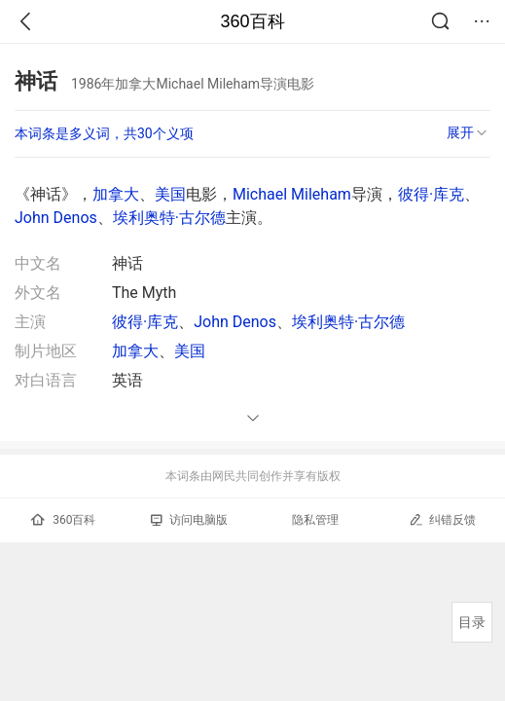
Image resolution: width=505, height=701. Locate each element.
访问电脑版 (189, 520)
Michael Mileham (292, 194)
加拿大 (115, 194)
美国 (170, 194)
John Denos (56, 217)
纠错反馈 (442, 519)
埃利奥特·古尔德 (169, 217)
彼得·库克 (431, 194)
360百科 (252, 21)
